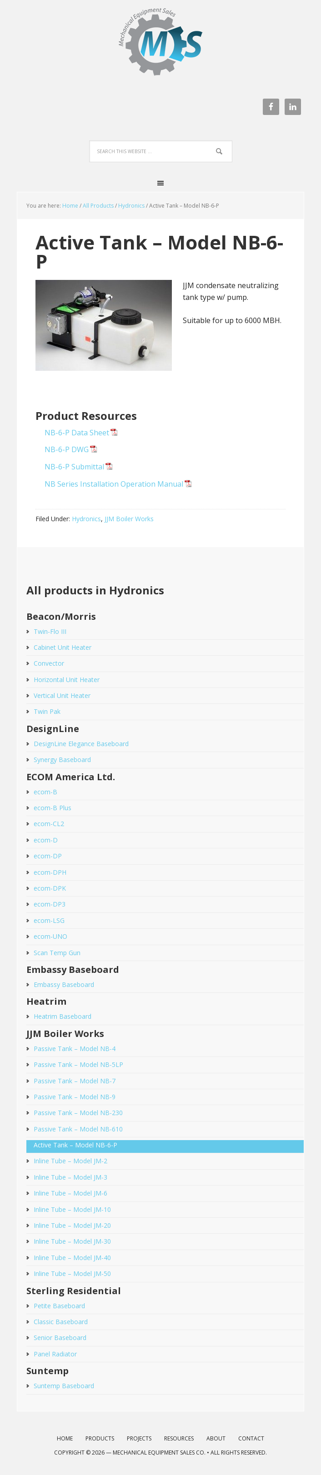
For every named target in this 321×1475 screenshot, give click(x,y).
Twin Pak (47, 711)
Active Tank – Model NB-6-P (75, 1145)
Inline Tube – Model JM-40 (72, 1257)
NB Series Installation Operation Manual (114, 484)
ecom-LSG (49, 920)
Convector (49, 663)
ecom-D (46, 840)
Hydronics (131, 205)
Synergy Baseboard (62, 759)
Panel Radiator (55, 1354)
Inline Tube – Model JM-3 (70, 1177)
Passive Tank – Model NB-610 (78, 1129)
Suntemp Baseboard (64, 1385)
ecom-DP (48, 856)
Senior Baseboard (60, 1337)
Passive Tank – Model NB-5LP (78, 1064)
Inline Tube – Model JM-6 (70, 1193)
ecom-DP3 (49, 904)
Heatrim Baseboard (62, 1016)
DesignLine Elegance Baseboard (81, 743)
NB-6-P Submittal (74, 467)
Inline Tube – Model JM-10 (72, 1209)
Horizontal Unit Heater (67, 679)
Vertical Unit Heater (62, 695)
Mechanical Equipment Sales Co (160, 46)
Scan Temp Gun (57, 952)
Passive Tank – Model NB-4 (74, 1048)
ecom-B (45, 791)
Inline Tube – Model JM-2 (70, 1160)
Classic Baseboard (61, 1321)
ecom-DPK (50, 888)
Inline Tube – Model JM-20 (72, 1225)
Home (70, 205)
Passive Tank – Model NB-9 (74, 1096)
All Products (98, 205)
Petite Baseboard (59, 1305)
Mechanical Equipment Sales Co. (159, 1452)
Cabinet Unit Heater (62, 647)
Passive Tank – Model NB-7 (74, 1080)
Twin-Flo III (50, 631)
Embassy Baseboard (64, 984)
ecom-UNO (50, 936)
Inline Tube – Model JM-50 (72, 1273)
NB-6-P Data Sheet (77, 433)
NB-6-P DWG (67, 449)
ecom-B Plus (52, 807)
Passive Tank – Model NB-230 (78, 1112)
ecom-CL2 (49, 823)
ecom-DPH (50, 872)
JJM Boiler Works (129, 518)
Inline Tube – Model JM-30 (72, 1241)
